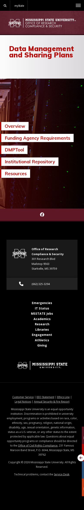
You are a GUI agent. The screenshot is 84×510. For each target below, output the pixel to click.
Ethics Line (63, 397)
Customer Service (23, 397)
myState (19, 5)
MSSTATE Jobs (42, 313)
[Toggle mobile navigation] (78, 5)
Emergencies (42, 303)
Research (42, 324)
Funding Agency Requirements (37, 138)
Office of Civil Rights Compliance (38, 445)
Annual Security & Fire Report (51, 401)
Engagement (42, 335)
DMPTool (14, 149)
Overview (15, 126)
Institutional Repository (30, 161)
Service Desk (61, 474)
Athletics (42, 340)
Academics (42, 319)
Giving (42, 345)
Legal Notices (23, 401)
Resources (16, 173)
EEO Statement (45, 397)
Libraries (42, 329)
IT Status (42, 308)
